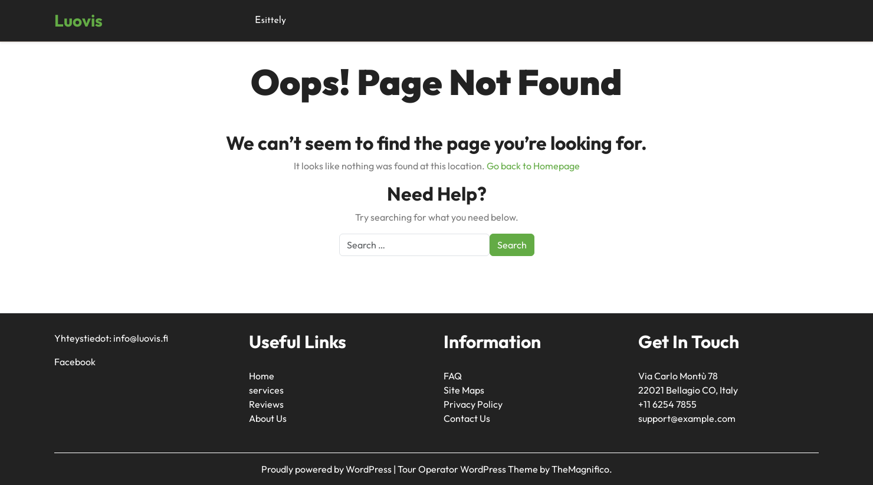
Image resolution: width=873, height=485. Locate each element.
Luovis (78, 20)
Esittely (270, 20)
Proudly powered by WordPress (327, 469)
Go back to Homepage (533, 166)
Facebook (75, 362)
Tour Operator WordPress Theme (469, 469)
